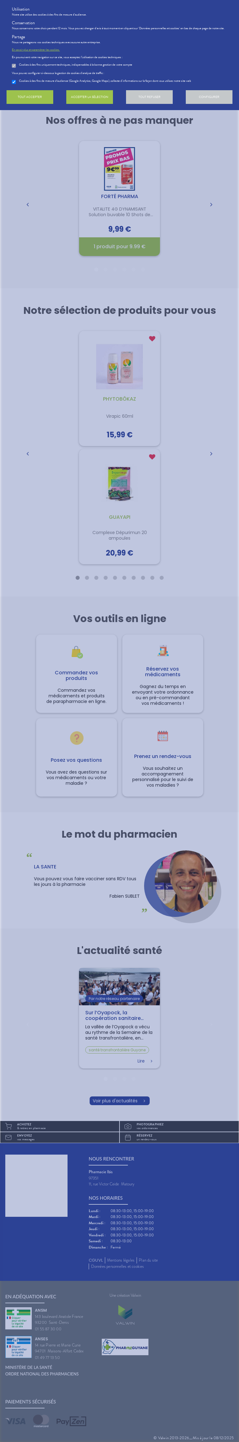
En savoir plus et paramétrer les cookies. (36, 50)
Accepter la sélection (89, 97)
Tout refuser (149, 97)
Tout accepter (30, 97)
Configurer (209, 97)
